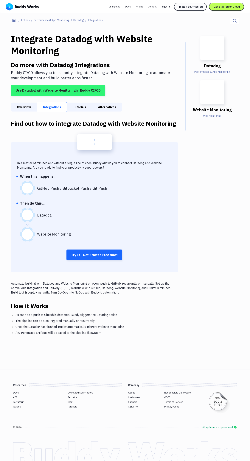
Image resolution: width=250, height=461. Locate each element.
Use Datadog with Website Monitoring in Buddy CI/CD (58, 90)
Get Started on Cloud (227, 6)
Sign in (166, 6)
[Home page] (16, 20)
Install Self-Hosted (191, 6)
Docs (128, 6)
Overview (24, 107)
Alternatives (107, 107)
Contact (152, 6)
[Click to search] (234, 21)
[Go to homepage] (22, 6)
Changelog (114, 6)
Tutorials (79, 107)
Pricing (139, 6)
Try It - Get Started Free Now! (94, 255)
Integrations (52, 107)
